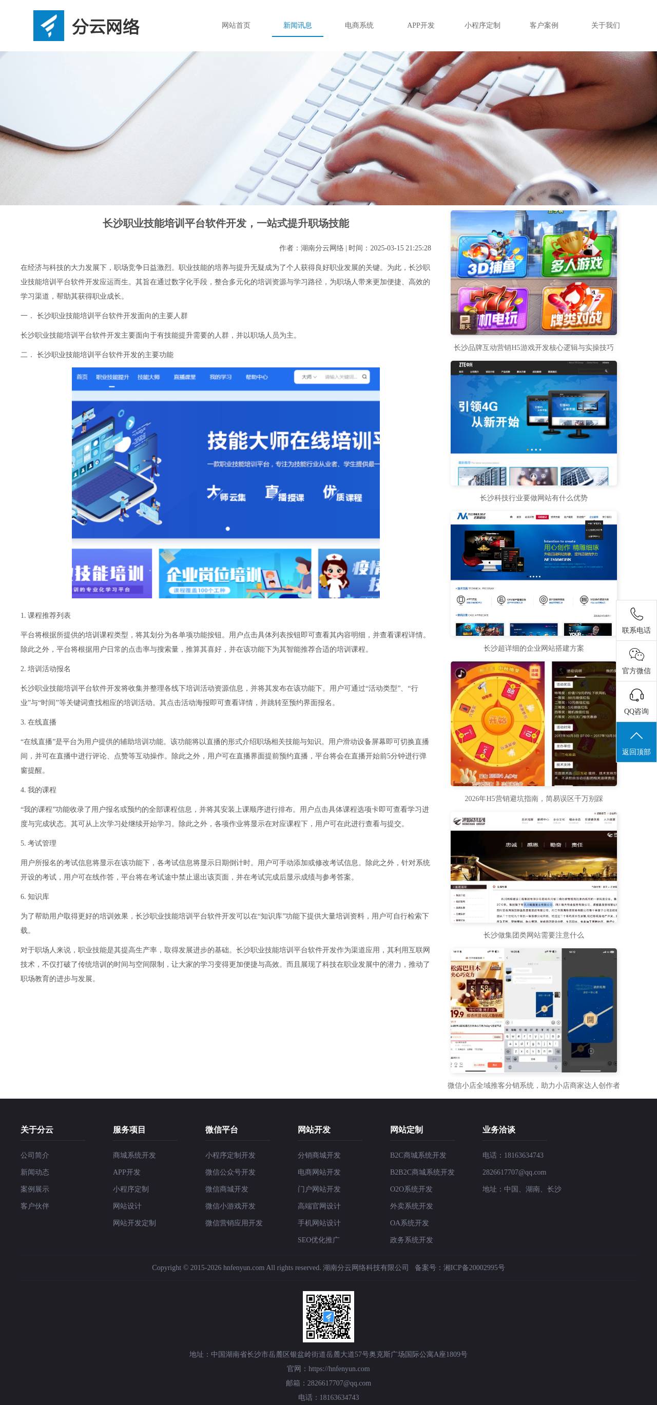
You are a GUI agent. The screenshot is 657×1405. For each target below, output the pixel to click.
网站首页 (236, 25)
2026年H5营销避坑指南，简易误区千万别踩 (534, 799)
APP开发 (421, 25)
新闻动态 (35, 1172)
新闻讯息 (297, 25)
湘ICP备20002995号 (474, 1268)
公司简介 (35, 1155)
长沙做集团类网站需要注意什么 (534, 935)
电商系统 (359, 25)
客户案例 (544, 25)
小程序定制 (482, 25)
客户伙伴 (35, 1206)
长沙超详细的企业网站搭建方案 (534, 648)
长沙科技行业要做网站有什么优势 (534, 498)
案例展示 (35, 1189)
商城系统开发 (134, 1155)
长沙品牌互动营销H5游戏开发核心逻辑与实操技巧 (533, 348)
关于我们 (605, 25)
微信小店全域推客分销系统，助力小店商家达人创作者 (534, 1085)
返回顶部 (636, 742)
